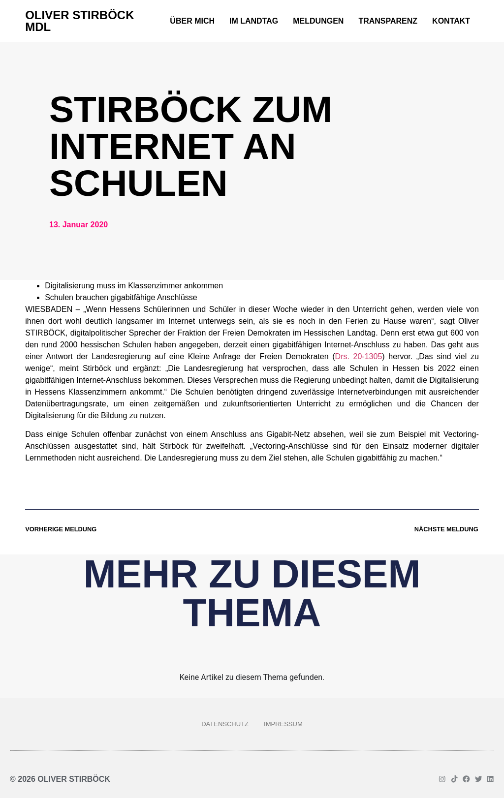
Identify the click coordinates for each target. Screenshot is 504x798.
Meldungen (318, 21)
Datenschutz (225, 724)
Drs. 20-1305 (358, 356)
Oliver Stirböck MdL (79, 20)
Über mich (192, 21)
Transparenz (387, 21)
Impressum (283, 724)
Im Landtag (253, 21)
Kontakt (451, 21)
